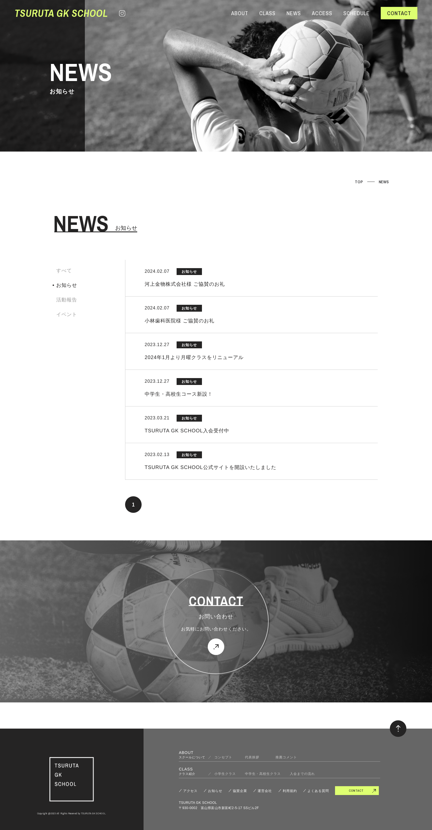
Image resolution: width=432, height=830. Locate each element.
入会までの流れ (302, 774)
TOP (359, 182)
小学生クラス (225, 774)
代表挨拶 (255, 757)
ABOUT (239, 13)
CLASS (267, 13)
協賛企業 (240, 791)
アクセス (190, 791)
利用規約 (290, 791)
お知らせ (215, 791)
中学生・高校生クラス (263, 774)
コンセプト (225, 757)
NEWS (294, 13)
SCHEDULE (356, 13)
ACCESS (322, 13)
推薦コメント (286, 757)
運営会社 (265, 791)
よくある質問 (318, 791)
